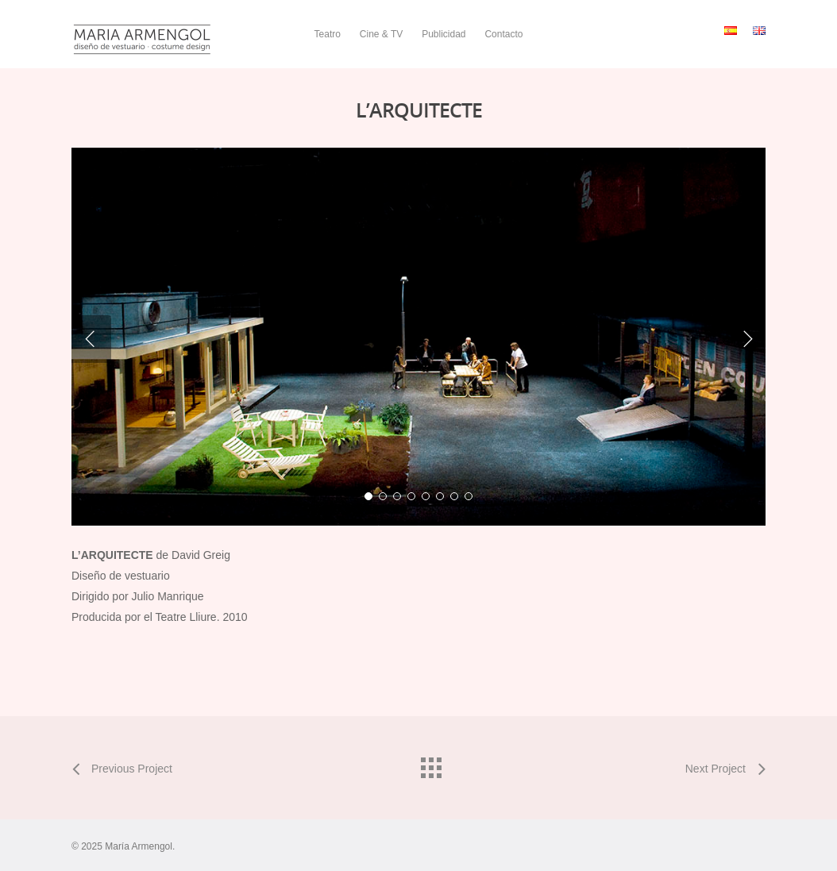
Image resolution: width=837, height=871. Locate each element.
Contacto (503, 34)
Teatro (327, 34)
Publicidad (443, 34)
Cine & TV (381, 34)
